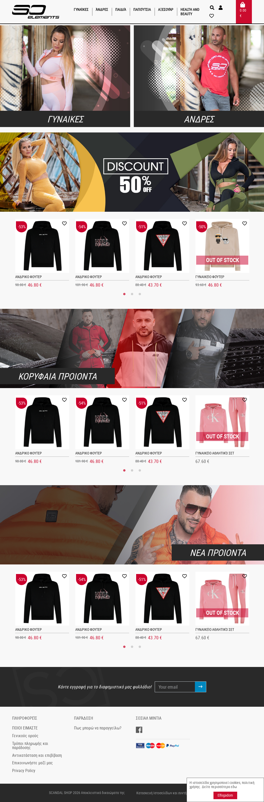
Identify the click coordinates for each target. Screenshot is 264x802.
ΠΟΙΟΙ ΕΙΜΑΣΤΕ (25, 728)
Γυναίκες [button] (81, 9)
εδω (234, 786)
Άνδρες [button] (102, 9)
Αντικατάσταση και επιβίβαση (37, 755)
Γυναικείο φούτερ (209, 276)
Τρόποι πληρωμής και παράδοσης (30, 745)
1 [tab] (124, 294)
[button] (221, 8)
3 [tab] (139, 294)
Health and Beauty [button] (189, 11)
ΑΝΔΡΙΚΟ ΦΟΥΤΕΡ (28, 276)
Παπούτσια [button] (142, 9)
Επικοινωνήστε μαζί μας (32, 763)
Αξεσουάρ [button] (165, 9)
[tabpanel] (42, 254)
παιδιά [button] (120, 9)
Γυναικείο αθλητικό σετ (214, 453)
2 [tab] (132, 294)
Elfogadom (225, 795)
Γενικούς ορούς (25, 735)
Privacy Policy (23, 770)
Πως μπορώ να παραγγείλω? (97, 728)
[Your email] (175, 686)
